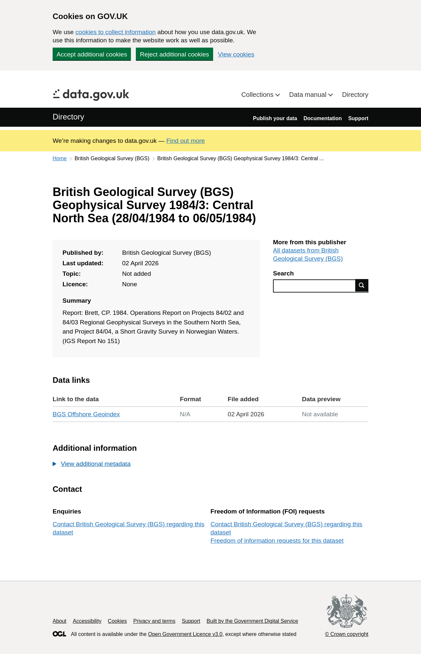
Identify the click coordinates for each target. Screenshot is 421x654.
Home (60, 158)
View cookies (236, 54)
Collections (258, 94)
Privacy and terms (154, 621)
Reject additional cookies (174, 54)
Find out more (185, 140)
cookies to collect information (115, 32)
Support (358, 118)
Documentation (323, 118)
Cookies (117, 621)
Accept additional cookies (92, 54)
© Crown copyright (346, 634)
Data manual (308, 94)
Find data (361, 285)
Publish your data (275, 118)
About (59, 621)
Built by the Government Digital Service (252, 621)
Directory (355, 94)
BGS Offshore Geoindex (86, 414)
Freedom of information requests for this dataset (276, 540)
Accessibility (87, 621)
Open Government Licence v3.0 (185, 634)
